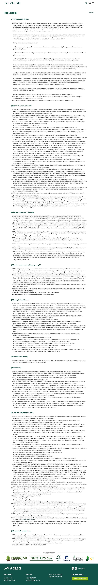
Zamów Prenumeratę (79, 578)
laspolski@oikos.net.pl (33, 580)
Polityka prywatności (55, 574)
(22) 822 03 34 (31, 578)
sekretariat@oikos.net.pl (28, 519)
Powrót (91, 12)
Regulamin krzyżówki (55, 576)
